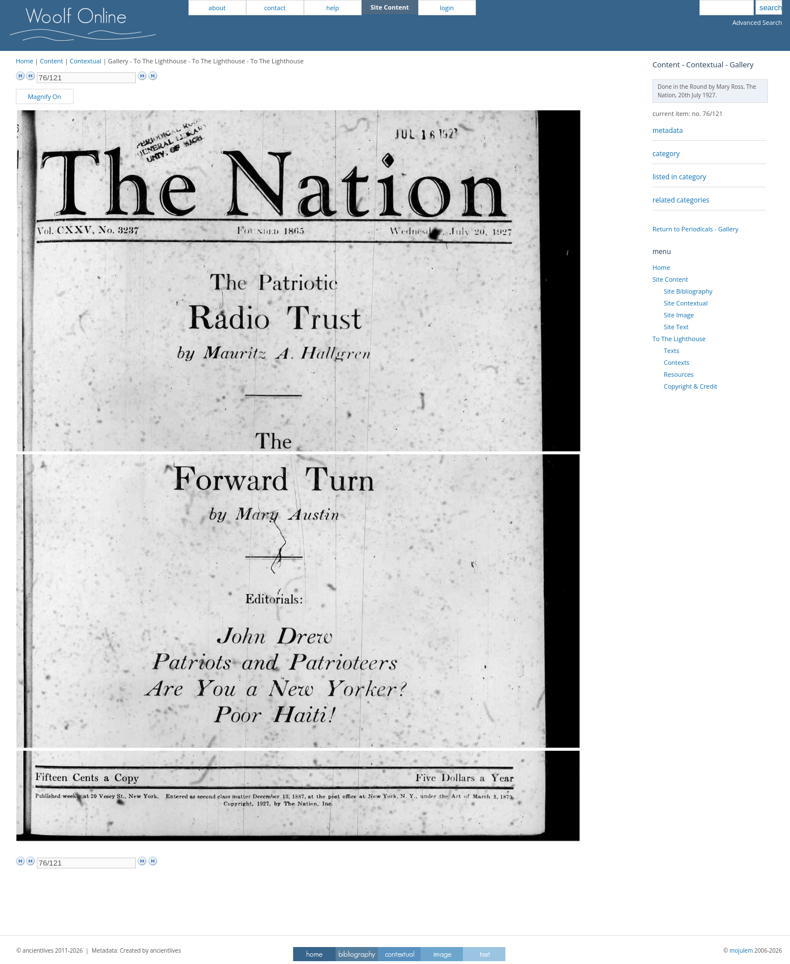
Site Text (676, 326)
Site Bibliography (688, 291)
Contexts (676, 362)
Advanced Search (757, 22)
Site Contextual (685, 303)
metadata (667, 130)
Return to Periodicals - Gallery (695, 229)
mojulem (741, 950)
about (217, 7)
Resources (679, 374)
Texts (671, 350)
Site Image (679, 315)
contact (275, 7)
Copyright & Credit (690, 386)
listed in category (679, 177)
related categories (680, 200)
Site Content (670, 279)
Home (24, 61)
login (447, 7)
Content (51, 61)
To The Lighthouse (679, 338)
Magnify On (44, 96)
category (666, 153)
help (332, 7)
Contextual (85, 61)
